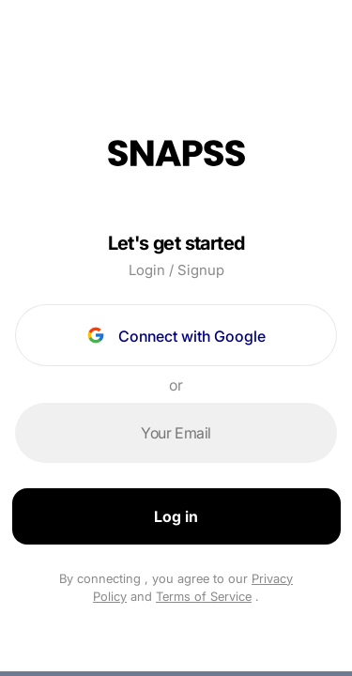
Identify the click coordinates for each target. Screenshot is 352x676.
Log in (176, 516)
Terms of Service (204, 596)
